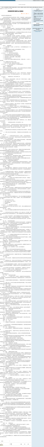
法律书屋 (27, 7)
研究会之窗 (40, 7)
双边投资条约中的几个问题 (37, 18)
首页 (2, 7)
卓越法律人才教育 (31, 7)
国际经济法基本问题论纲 (37, 19)
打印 (24, 444)
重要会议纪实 (36, 7)
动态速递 (13, 7)
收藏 (21, 444)
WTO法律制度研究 (5, 7)
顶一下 (1, 444)
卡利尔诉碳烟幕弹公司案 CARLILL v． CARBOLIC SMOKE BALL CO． (38, 11)
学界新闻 (10, 7)
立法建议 (25, 7)
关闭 (28, 444)
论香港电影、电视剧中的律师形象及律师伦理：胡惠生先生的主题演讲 (38, 14)
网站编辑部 (38, 29)
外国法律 (9, 8)
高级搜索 (42, 0)
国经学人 (16, 7)
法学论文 (19, 7)
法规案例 (22, 7)
